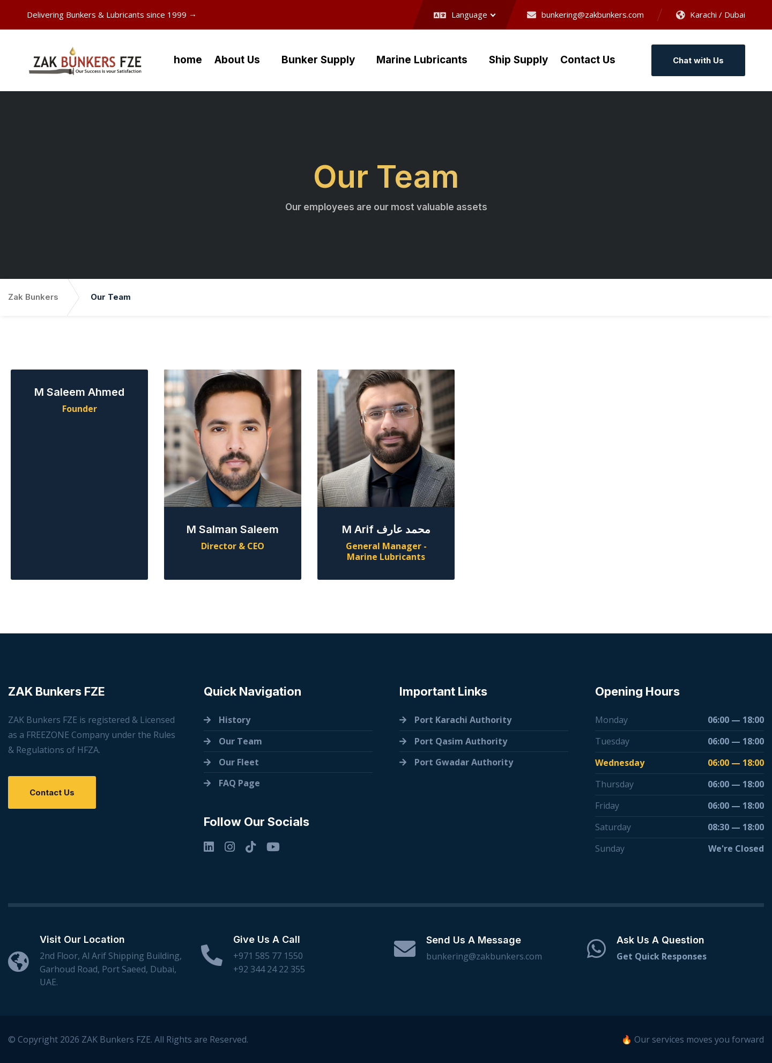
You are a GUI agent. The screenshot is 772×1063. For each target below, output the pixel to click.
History (234, 720)
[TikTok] (251, 846)
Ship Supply (518, 60)
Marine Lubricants (421, 60)
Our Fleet (239, 762)
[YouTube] (273, 846)
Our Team (240, 741)
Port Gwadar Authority (463, 762)
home (188, 60)
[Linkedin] (209, 846)
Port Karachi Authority (462, 720)
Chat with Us (698, 60)
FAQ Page (239, 783)
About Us (237, 60)
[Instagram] (230, 846)
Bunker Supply (318, 60)
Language (460, 14)
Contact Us (587, 60)
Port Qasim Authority (460, 741)
